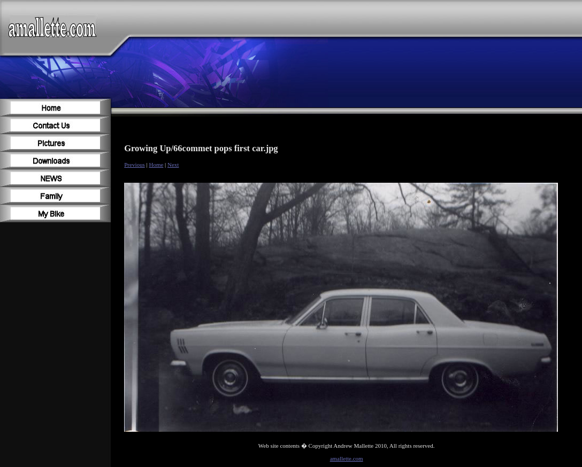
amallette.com (346, 458)
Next (173, 164)
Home (156, 164)
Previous (134, 164)
